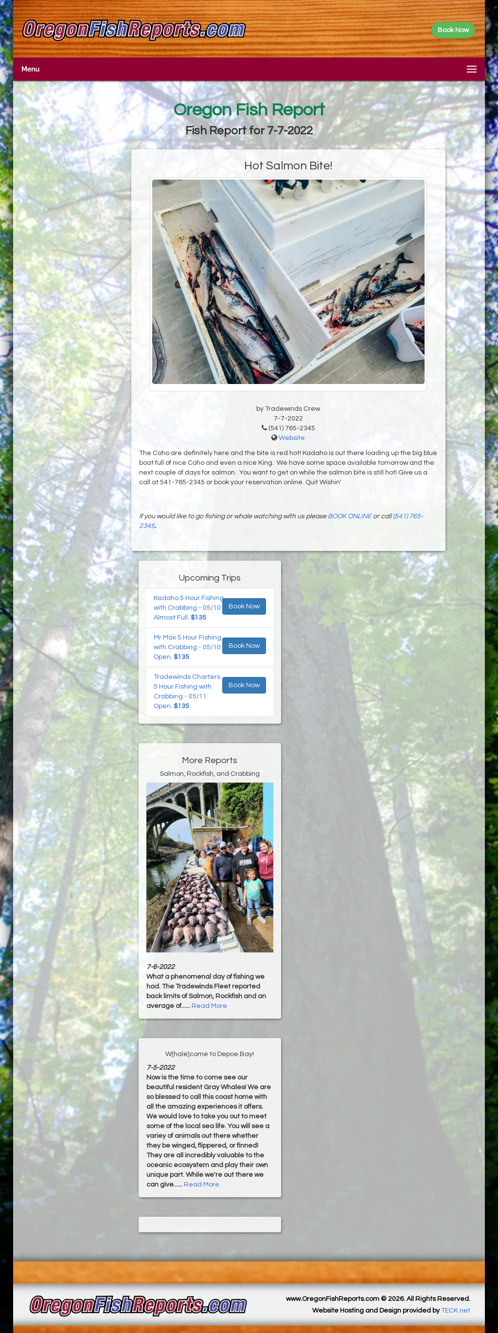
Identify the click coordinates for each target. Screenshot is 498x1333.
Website (292, 438)
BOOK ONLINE (350, 516)
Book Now (244, 606)
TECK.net (455, 1310)
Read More (209, 1006)
